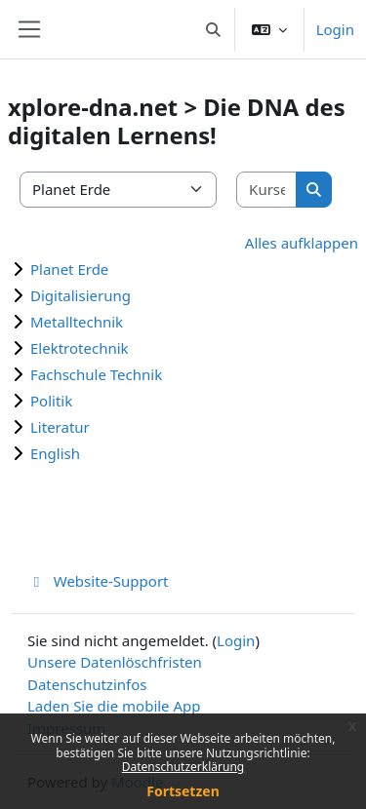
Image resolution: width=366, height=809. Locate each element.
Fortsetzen (183, 791)
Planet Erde (69, 269)
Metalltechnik (76, 321)
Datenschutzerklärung (183, 766)
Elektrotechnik (79, 348)
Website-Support (98, 581)
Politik (51, 400)
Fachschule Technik (96, 374)
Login (335, 29)
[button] (213, 29)
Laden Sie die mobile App (114, 705)
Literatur (60, 427)
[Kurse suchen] (267, 190)
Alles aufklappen (301, 242)
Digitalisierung (80, 295)
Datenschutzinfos (86, 684)
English (55, 453)
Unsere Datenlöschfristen (114, 662)
